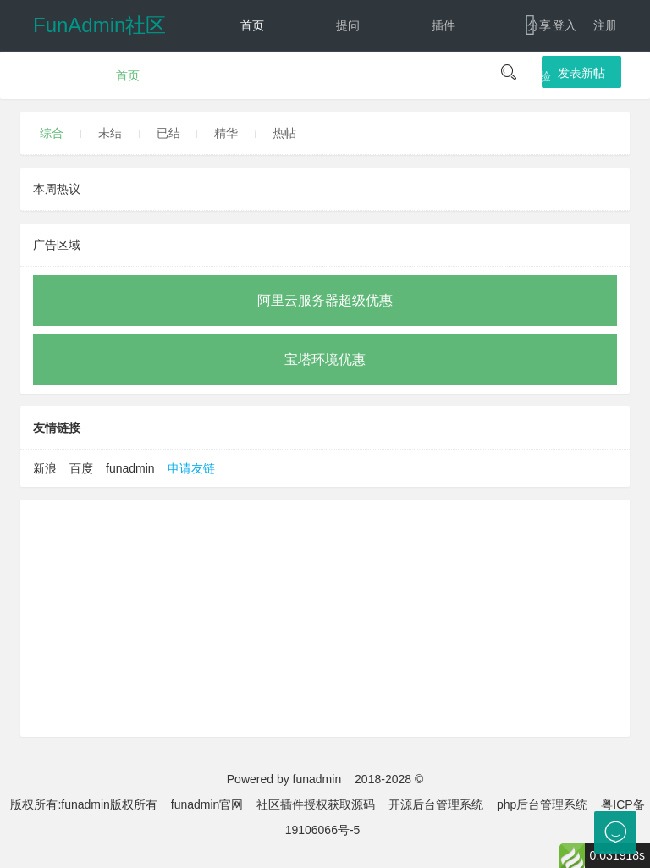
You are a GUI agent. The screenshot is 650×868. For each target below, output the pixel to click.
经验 (539, 76)
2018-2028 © (389, 779)
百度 (81, 468)
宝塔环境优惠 (325, 359)
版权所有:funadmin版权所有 (83, 804)
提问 (348, 25)
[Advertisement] (325, 618)
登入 (564, 25)
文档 (428, 127)
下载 (524, 127)
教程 (443, 76)
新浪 (45, 468)
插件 (443, 25)
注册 (605, 25)
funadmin (130, 468)
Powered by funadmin (284, 779)
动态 (252, 127)
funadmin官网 (207, 804)
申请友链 (191, 468)
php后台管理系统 (542, 804)
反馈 (348, 127)
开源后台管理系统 (435, 804)
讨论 (252, 76)
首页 (252, 25)
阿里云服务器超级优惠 (325, 300)
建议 (348, 76)
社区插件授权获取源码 (315, 804)
